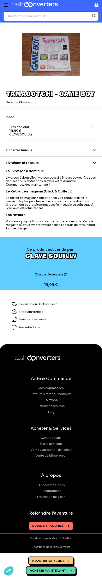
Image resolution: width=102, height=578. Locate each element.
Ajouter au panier (48, 561)
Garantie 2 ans (51, 438)
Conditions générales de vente (51, 547)
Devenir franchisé (48, 526)
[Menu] (5, 4)
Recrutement (51, 491)
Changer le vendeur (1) (51, 274)
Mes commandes (51, 388)
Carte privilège (51, 444)
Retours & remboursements (51, 394)
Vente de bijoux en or (51, 455)
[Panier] (96, 5)
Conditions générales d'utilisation (51, 538)
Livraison (51, 400)
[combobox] (51, 16)
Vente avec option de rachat (51, 450)
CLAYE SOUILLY (51, 255)
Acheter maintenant (48, 570)
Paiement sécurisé (51, 406)
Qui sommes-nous (51, 485)
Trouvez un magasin (51, 497)
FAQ (51, 412)
